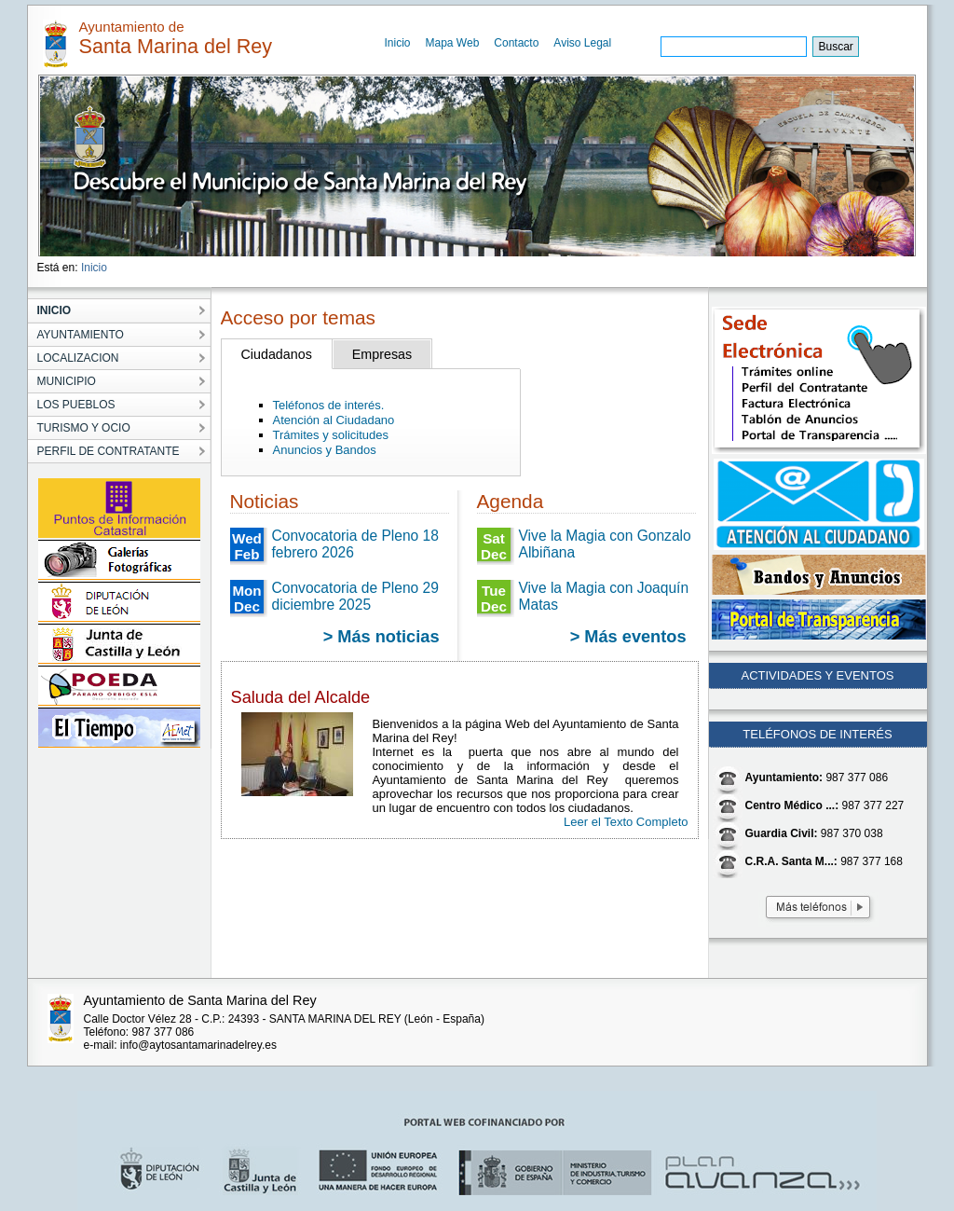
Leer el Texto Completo (626, 822)
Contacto (516, 42)
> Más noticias (381, 636)
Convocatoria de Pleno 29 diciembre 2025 (355, 596)
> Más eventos (628, 636)
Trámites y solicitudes (331, 435)
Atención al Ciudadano (334, 420)
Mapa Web (453, 42)
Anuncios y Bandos (324, 450)
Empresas (382, 354)
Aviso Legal (582, 42)
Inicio (398, 42)
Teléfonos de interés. (329, 405)
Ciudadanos (276, 354)
